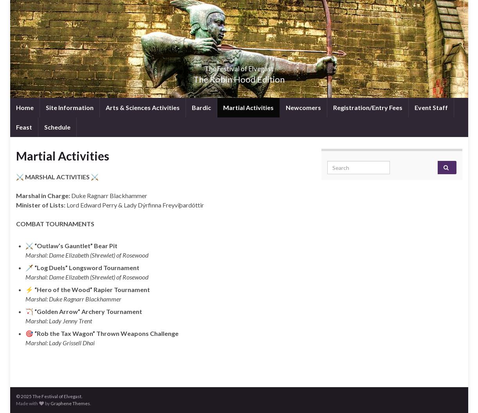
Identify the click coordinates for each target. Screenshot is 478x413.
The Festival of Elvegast (239, 66)
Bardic (201, 107)
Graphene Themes (70, 403)
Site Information (70, 107)
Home (25, 107)
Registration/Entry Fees (367, 107)
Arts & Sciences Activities (143, 107)
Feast (24, 127)
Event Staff (431, 107)
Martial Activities (248, 107)
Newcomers (303, 107)
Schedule (57, 127)
